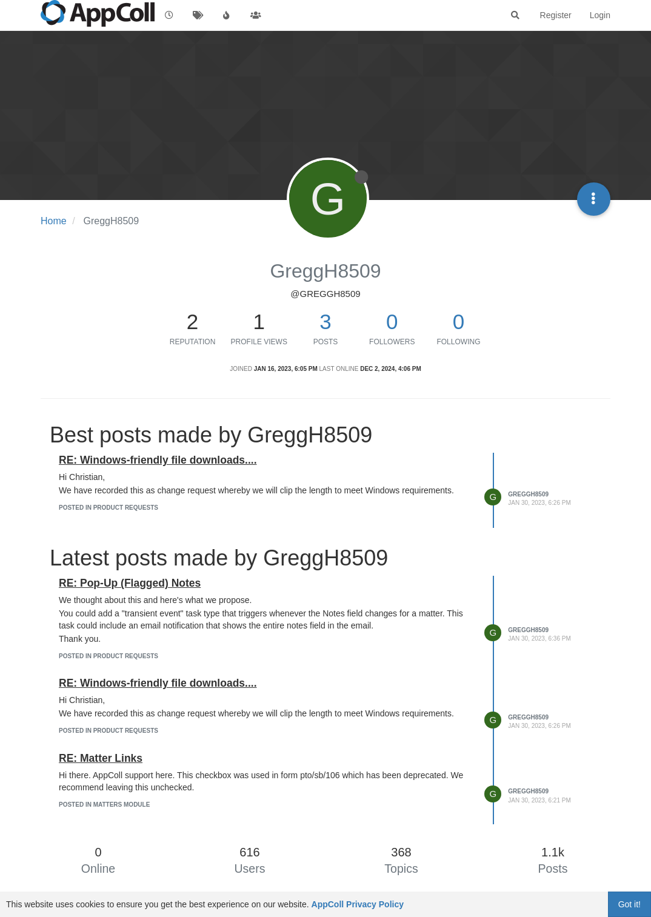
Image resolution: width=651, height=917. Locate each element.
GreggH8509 (528, 494)
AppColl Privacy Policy (358, 904)
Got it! (629, 904)
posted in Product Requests (108, 507)
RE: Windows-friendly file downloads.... (158, 460)
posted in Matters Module (104, 804)
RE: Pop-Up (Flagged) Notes (130, 583)
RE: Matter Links (100, 758)
